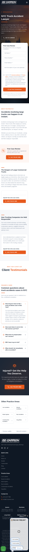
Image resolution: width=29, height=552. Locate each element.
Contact (3, 468)
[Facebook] (2, 448)
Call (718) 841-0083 (14, 157)
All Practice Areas (6, 12)
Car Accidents (4, 476)
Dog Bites (3, 489)
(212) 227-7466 (6, 497)
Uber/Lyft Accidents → (22, 431)
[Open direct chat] (25, 516)
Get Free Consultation (15, 89)
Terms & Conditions (15, 75)
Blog (2, 466)
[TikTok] (7, 448)
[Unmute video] (19, 531)
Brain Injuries (4, 481)
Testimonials (4, 463)
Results (3, 461)
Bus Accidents (4, 484)
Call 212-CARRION (9, 37)
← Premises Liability (6, 431)
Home (2, 456)
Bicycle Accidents (5, 479)
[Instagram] (5, 448)
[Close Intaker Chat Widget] (27, 516)
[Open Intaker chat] (12, 551)
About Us (3, 458)
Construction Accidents (7, 486)
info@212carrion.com (7, 499)
